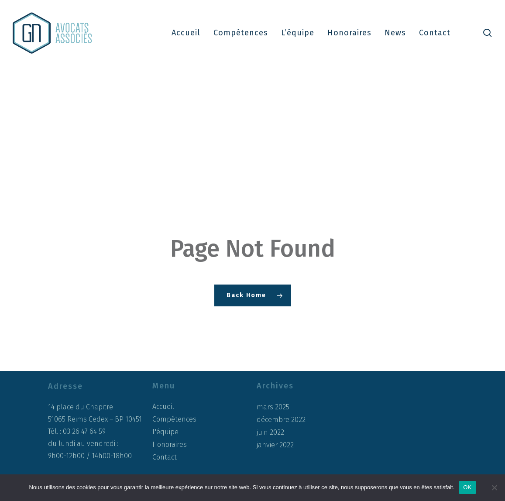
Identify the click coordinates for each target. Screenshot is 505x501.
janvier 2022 (275, 445)
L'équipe (165, 432)
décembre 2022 (281, 419)
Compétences (174, 419)
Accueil (163, 406)
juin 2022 (270, 432)
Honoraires (169, 444)
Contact (164, 457)
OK (467, 487)
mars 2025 (273, 407)
